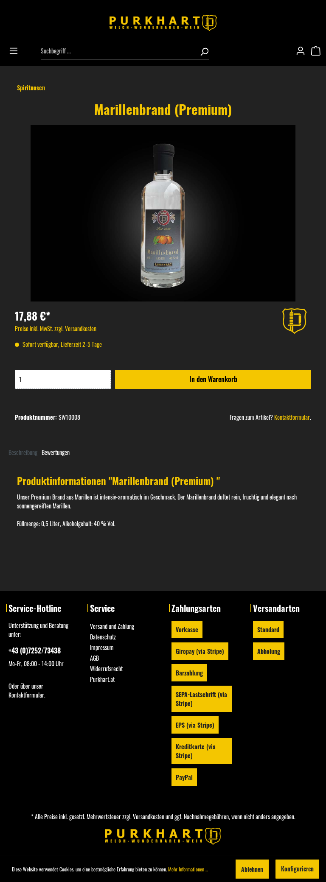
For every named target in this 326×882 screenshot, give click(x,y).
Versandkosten (148, 816)
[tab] (22, 451)
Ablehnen (252, 869)
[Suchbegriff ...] (118, 50)
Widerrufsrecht (106, 668)
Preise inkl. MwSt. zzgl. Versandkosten (55, 328)
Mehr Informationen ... (188, 869)
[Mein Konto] (303, 51)
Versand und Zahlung (112, 626)
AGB (94, 657)
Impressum (102, 647)
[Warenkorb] (318, 51)
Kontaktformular (292, 417)
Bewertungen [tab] (56, 452)
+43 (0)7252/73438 (34, 650)
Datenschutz (103, 636)
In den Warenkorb (213, 379)
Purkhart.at (102, 679)
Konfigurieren (297, 868)
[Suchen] (201, 50)
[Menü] (16, 50)
